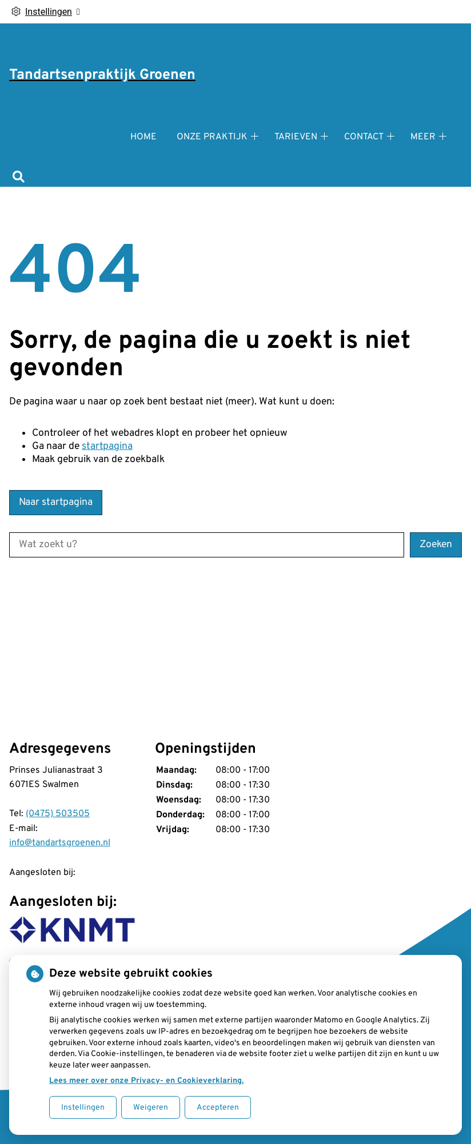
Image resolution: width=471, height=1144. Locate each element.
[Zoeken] (18, 178)
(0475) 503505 (58, 814)
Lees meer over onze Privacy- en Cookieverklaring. (146, 1081)
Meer (423, 137)
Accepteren (218, 1108)
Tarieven (295, 137)
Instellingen (83, 1108)
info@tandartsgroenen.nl (59, 843)
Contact (364, 137)
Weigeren (150, 1108)
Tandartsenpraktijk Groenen (102, 75)
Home (143, 137)
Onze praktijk (212, 137)
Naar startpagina (56, 502)
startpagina (107, 446)
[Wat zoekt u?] (206, 544)
